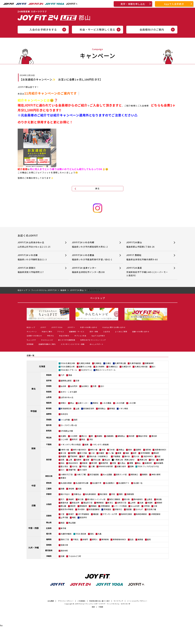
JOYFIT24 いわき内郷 (93, 244)
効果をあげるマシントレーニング (93, 340)
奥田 (62, 522)
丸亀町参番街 (66, 533)
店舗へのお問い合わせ (140, 331)
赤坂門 (85, 539)
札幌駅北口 (113, 366)
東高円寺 (104, 463)
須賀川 (63, 403)
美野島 (140, 539)
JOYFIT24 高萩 (147, 271)
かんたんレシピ (47, 340)
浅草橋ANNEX (160, 449)
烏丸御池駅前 (90, 494)
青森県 (49, 375)
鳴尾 (74, 517)
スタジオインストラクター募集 (73, 344)
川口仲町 (73, 436)
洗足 (158, 456)
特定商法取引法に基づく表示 (99, 601)
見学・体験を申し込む (133, 4)
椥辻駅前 (103, 494)
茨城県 (49, 419)
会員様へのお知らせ (34, 336)
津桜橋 (71, 488)
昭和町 (159, 502)
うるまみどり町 (74, 556)
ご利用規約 (81, 601)
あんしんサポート (96, 344)
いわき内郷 (119, 403)
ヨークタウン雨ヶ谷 (69, 425)
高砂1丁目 (65, 539)
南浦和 (99, 436)
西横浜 (144, 474)
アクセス (60, 331)
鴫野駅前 (100, 502)
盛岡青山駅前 (66, 380)
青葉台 (63, 478)
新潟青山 (101, 408)
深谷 (91, 439)
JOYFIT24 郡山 (147, 244)
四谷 (153, 459)
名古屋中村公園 (82, 483)
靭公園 (63, 506)
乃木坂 (112, 449)
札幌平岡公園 (120, 363)
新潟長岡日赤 (66, 408)
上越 (77, 408)
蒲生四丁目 (87, 502)
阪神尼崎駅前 (141, 514)
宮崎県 (49, 545)
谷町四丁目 (121, 502)
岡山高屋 (72, 522)
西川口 (84, 436)
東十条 (63, 453)
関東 (33, 448)
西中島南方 (138, 499)
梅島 (127, 453)
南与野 (131, 436)
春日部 (154, 436)
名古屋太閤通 (66, 483)
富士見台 (64, 466)
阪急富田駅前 (94, 509)
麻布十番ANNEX (79, 449)
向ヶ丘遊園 (107, 474)
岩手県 (49, 380)
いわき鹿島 (106, 403)
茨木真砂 (81, 509)
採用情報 (30, 344)
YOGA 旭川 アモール (69, 370)
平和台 (84, 466)
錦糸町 (156, 453)
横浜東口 (134, 474)
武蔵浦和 (110, 436)
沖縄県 (49, 556)
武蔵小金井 (121, 466)
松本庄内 (64, 414)
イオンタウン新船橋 (100, 444)
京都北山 (77, 494)
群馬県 (49, 430)
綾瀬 (119, 453)
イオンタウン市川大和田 (71, 444)
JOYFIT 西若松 (147, 257)
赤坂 (103, 449)
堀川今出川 (65, 494)
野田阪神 (83, 506)
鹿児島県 (48, 550)
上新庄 (149, 499)
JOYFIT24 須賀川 (39, 270)
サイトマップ (118, 601)
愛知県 (49, 483)
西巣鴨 (73, 453)
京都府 (49, 494)
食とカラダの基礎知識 (66, 340)
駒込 (139, 463)
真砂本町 (64, 550)
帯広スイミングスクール (105, 370)
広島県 (49, 528)
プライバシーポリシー (66, 601)
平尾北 (75, 539)
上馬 (70, 459)
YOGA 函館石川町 (68, 366)
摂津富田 (107, 509)
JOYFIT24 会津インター (93, 270)
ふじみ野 (64, 439)
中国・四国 (33, 528)
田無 (132, 466)
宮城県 (49, 386)
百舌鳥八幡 (151, 509)
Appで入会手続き (174, 4)
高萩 (75, 419)
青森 (70, 375)
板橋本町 (148, 463)
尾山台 (107, 459)
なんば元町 (135, 506)
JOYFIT (43, 327)
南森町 (71, 499)
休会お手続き (64, 336)
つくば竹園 (65, 419)
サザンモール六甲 (110, 514)
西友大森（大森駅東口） (99, 456)
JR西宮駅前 (155, 514)
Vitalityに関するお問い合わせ (113, 327)
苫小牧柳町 (100, 366)
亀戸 (83, 456)
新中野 (94, 463)
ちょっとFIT (31, 340)
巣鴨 (131, 463)
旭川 (153, 366)
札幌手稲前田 (135, 363)
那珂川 (94, 539)
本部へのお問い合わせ (88, 327)
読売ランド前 (121, 474)
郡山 (72, 403)
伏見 (113, 494)
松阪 (79, 488)
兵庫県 (49, 515)
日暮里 (101, 453)
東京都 (49, 459)
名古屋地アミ (123, 483)
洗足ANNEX (148, 456)
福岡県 (49, 539)
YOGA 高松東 (81, 533)
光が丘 (74, 466)
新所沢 (74, 439)
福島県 (49, 402)
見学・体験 (94, 331)
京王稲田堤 (94, 474)
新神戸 (71, 514)
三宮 (62, 514)
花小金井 (83, 469)
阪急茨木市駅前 (67, 509)
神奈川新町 (156, 474)
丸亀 (99, 533)
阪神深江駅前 (126, 514)
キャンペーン (32, 331)
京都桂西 (130, 494)
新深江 (110, 502)
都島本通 (64, 502)
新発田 (112, 408)
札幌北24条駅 (84, 363)
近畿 (33, 505)
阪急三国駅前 (114, 499)
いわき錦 (132, 403)
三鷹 (93, 466)
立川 (62, 469)
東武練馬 (159, 463)
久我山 (122, 463)
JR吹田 (147, 506)
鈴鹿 (62, 488)
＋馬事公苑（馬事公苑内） (125, 459)
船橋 (86, 444)
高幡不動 (72, 469)
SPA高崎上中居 (67, 431)
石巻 (94, 386)
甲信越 (33, 411)
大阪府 (49, 504)
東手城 (63, 528)
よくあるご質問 (121, 331)
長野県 (49, 414)
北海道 (42, 366)
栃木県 (49, 425)
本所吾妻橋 (145, 453)
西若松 (95, 403)
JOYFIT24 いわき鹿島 (93, 257)
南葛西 (63, 456)
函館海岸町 (149, 363)
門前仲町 (73, 456)
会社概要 (51, 601)
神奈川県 (48, 476)
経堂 (87, 459)
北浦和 (63, 436)
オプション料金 (80, 336)
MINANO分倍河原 (106, 466)
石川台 (136, 456)
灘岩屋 (96, 514)
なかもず (139, 509)
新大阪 (127, 499)
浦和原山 (121, 436)
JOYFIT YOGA (56, 327)
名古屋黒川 (109, 483)
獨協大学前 (142, 436)
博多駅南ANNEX (119, 539)
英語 (93, 607)
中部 (33, 485)
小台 (93, 453)
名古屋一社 (137, 483)
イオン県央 (123, 408)
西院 (121, 494)
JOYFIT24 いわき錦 (39, 257)
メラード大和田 (120, 506)
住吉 (132, 539)
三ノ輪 (111, 453)
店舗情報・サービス (76, 331)
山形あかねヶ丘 (67, 397)
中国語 (101, 607)
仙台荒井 (73, 386)
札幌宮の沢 (126, 366)
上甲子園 (64, 517)
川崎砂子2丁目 (67, 474)
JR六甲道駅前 (83, 514)
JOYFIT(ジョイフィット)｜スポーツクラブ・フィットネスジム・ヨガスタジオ (102, 604)
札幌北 (108, 363)
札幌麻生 (97, 363)
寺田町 (150, 502)
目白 (62, 463)
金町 (134, 453)
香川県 (49, 533)
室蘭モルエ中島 (85, 366)
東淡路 (159, 499)
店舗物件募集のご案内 (47, 344)
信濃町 (161, 459)
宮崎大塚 (64, 545)
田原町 (138, 449)
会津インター (83, 403)
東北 (33, 388)
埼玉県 (49, 437)
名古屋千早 (96, 483)
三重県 (49, 488)
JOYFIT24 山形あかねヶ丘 (39, 244)
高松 (92, 533)
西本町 (73, 506)
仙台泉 (63, 386)
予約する (50, 336)
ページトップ (97, 298)
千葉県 (49, 444)
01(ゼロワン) (86, 370)
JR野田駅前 (105, 506)
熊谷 (83, 439)
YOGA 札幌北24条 (68, 363)
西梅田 (93, 506)
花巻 (77, 380)
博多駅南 (105, 539)
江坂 (155, 506)
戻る (97, 188)
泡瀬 (62, 556)
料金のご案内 (47, 331)
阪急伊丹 (83, 517)
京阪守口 (118, 509)
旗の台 (127, 456)
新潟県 (49, 408)
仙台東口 (85, 386)
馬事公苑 (143, 459)
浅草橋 (148, 449)
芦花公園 (96, 459)
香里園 (129, 509)
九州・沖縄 (33, 547)
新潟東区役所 (88, 408)
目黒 (62, 459)
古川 (102, 386)
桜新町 (78, 459)
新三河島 (83, 453)
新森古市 (75, 502)
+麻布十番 (65, 449)
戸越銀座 (116, 456)
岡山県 (49, 522)
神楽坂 (84, 463)
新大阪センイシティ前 (96, 499)
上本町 (133, 502)
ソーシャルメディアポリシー (137, 601)
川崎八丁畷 (81, 474)
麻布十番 (93, 449)
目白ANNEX (73, 463)
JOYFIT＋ (71, 327)
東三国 (80, 499)
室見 (149, 539)
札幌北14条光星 (141, 366)
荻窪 (114, 463)
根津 (130, 449)
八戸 (62, 375)
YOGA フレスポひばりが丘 (148, 466)
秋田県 (49, 391)
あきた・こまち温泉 (69, 391)
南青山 (121, 449)
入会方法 (106, 331)
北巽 (141, 502)
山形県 (49, 397)
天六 (62, 499)
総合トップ (31, 327)
